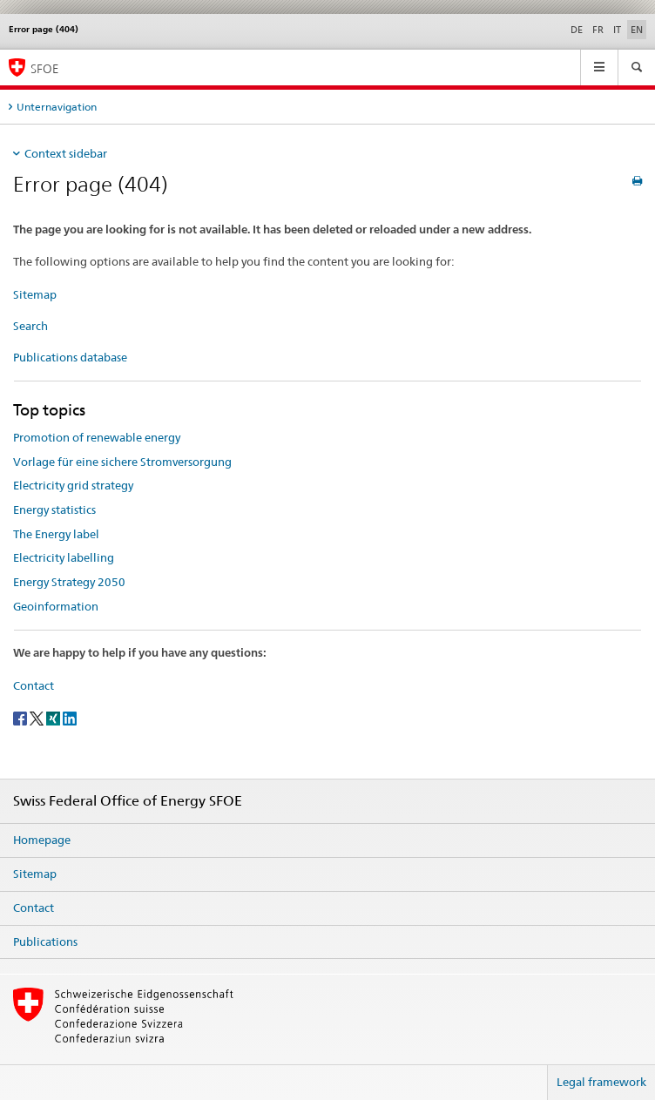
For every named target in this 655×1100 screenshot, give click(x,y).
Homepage (42, 840)
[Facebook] (21, 717)
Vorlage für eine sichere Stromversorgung (122, 462)
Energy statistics (54, 509)
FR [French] (598, 30)
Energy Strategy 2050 (69, 582)
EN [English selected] (637, 30)
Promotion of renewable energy (96, 437)
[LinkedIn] (70, 717)
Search (30, 326)
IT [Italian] (617, 30)
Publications (45, 941)
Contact (33, 685)
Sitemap (35, 294)
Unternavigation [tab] (57, 106)
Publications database (70, 357)
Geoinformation (55, 606)
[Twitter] (38, 717)
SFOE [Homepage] (44, 68)
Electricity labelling (63, 557)
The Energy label (56, 534)
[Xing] (54, 717)
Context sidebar (65, 153)
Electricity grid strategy (73, 485)
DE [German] (577, 30)
